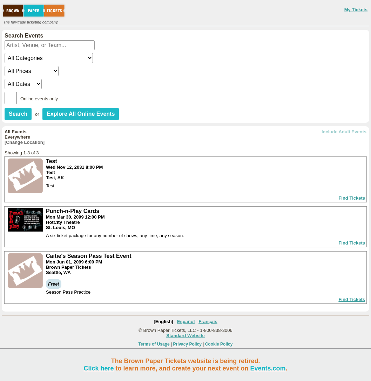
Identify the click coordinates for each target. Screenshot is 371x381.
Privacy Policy (187, 344)
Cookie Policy (219, 344)
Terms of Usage (154, 344)
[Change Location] (25, 142)
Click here (98, 368)
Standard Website (185, 335)
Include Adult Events (344, 131)
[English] (163, 321)
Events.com (268, 368)
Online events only (39, 98)
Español (186, 321)
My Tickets (355, 9)
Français (207, 321)
